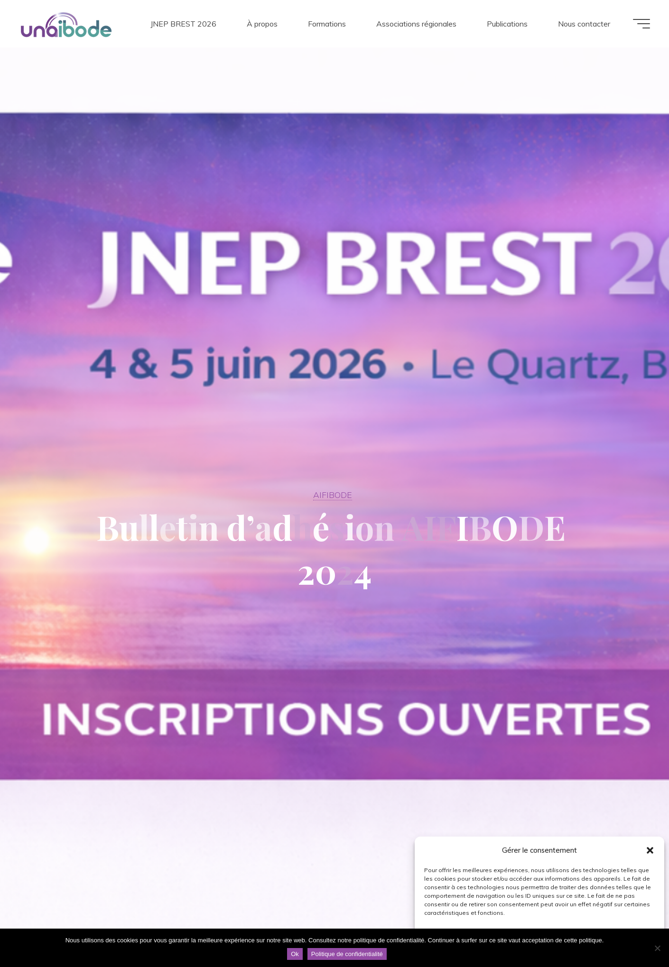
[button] (650, 850)
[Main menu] (641, 23)
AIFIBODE (332, 494)
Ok (295, 954)
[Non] (657, 948)
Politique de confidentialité (347, 954)
